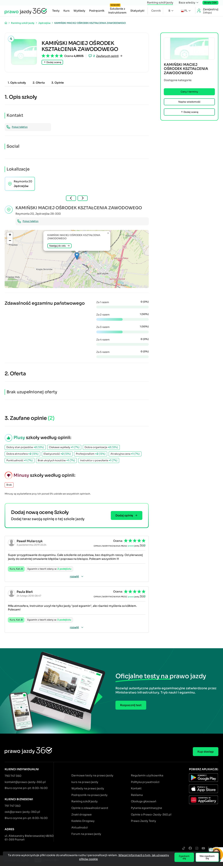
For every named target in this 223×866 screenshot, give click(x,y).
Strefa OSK (210, 2)
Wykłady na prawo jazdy (87, 788)
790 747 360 (13, 776)
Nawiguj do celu (59, 245)
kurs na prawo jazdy (84, 782)
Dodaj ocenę (52, 62)
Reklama (137, 795)
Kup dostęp (205, 751)
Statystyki (137, 10)
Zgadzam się (184, 857)
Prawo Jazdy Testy (143, 821)
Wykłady (79, 10)
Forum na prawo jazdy (86, 834)
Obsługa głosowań (143, 801)
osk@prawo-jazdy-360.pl (22, 812)
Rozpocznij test (131, 705)
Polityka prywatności (145, 782)
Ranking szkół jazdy (160, 2)
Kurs (66, 10)
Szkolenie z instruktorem (117, 9)
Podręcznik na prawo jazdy (89, 795)
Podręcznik (96, 10)
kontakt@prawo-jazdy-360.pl (25, 782)
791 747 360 (13, 806)
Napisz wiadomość (189, 101)
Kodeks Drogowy (83, 821)
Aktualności (79, 827)
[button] (76, 256)
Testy (56, 10)
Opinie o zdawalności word (89, 808)
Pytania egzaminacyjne (146, 808)
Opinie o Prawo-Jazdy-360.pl (151, 814)
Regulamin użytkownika (147, 775)
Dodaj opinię (126, 515)
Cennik (156, 10)
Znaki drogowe (81, 814)
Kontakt (136, 788)
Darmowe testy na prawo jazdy (92, 775)
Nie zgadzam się (207, 857)
